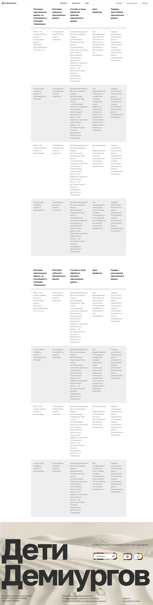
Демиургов (75, 574)
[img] (9, 3)
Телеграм (100, 556)
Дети (34, 548)
